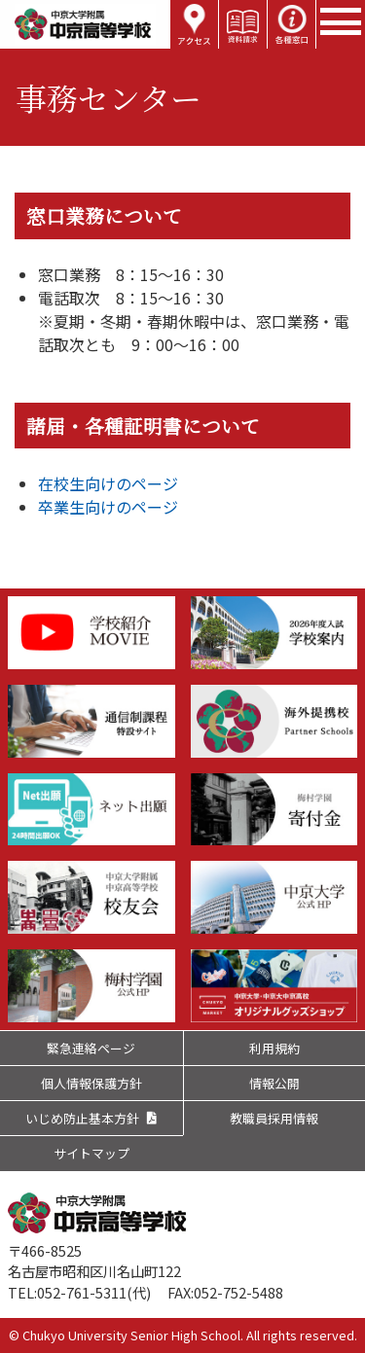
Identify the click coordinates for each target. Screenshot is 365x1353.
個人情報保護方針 (91, 1083)
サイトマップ (91, 1153)
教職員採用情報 (274, 1118)
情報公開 (274, 1083)
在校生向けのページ (108, 483)
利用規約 (274, 1048)
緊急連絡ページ (91, 1048)
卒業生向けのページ (108, 506)
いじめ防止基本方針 (82, 1118)
